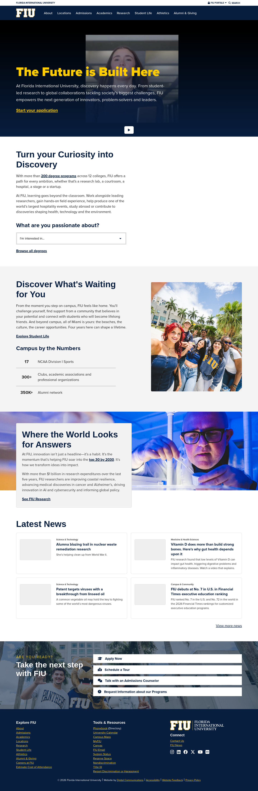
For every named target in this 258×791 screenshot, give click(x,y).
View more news (229, 625)
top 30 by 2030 (101, 459)
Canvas (97, 745)
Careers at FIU (25, 763)
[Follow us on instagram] (172, 751)
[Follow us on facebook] (185, 751)
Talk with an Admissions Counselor (127, 680)
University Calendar (105, 733)
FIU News (176, 745)
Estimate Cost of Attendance (34, 767)
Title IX (97, 767)
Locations (22, 741)
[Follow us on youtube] (200, 751)
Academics (23, 737)
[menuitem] (25, 13)
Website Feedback (172, 780)
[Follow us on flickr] (207, 751)
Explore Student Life (32, 336)
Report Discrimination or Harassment (116, 771)
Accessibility (153, 780)
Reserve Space (102, 758)
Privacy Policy (193, 780)
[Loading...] (129, 130)
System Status (102, 754)
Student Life (23, 750)
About (20, 728)
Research (22, 745)
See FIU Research (36, 498)
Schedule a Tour (112, 669)
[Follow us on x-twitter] (192, 751)
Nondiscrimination (104, 763)
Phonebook (100, 728)
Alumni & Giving (26, 758)
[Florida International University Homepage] (92, 3)
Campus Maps (102, 737)
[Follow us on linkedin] (178, 751)
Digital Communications (130, 780)
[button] (217, 3)
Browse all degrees (31, 250)
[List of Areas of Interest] (71, 238)
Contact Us (177, 741)
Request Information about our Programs (131, 691)
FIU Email (99, 750)
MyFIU (97, 741)
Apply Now (108, 658)
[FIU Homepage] (25, 13)
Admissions (23, 733)
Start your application (37, 110)
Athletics (21, 754)
